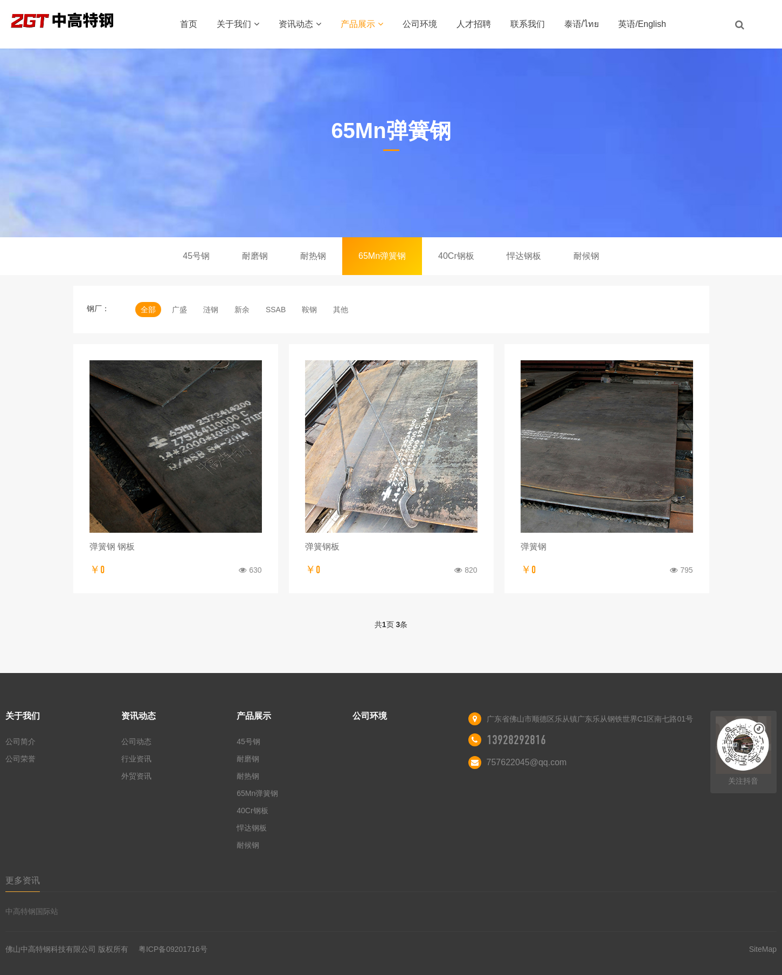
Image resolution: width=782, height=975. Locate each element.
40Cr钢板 (456, 255)
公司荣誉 (20, 758)
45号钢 (196, 255)
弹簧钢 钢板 (112, 546)
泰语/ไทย (581, 24)
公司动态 (136, 741)
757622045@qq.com (527, 762)
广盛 (179, 309)
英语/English (642, 24)
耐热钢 (313, 255)
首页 (188, 24)
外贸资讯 (136, 776)
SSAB (276, 309)
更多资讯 (22, 880)
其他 (340, 309)
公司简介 (20, 741)
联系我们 (527, 24)
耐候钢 (586, 255)
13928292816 (516, 740)
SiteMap (763, 949)
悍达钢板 (524, 255)
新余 (242, 309)
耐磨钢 (255, 255)
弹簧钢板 (322, 546)
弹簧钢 (533, 546)
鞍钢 (309, 309)
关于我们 (238, 24)
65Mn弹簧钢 (382, 255)
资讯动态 (300, 24)
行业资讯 (136, 758)
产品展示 (362, 24)
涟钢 (210, 309)
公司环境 (420, 24)
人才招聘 (473, 24)
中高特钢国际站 (31, 911)
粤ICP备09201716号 (173, 949)
